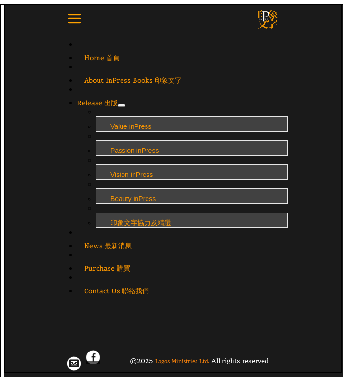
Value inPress (130, 126)
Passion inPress (134, 150)
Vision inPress (131, 174)
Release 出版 (97, 103)
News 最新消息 (108, 245)
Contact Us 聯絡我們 (116, 291)
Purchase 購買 (107, 268)
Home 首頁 (102, 57)
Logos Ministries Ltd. (182, 361)
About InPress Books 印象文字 (133, 80)
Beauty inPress (133, 198)
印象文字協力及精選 (140, 222)
